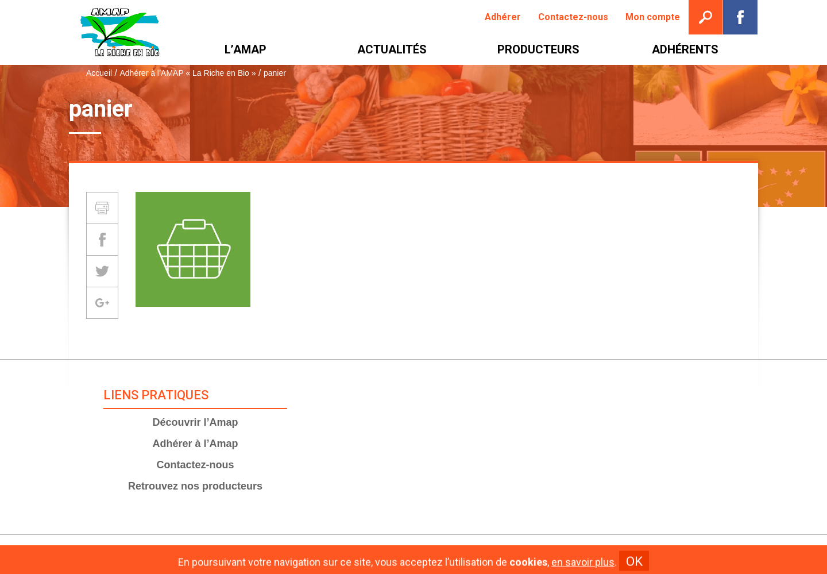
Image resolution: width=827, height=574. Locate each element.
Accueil (99, 73)
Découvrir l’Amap (195, 422)
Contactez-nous (195, 465)
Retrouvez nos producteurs (195, 486)
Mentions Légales (427, 554)
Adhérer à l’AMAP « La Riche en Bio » (187, 73)
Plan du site (498, 554)
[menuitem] (503, 17)
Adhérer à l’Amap (195, 443)
